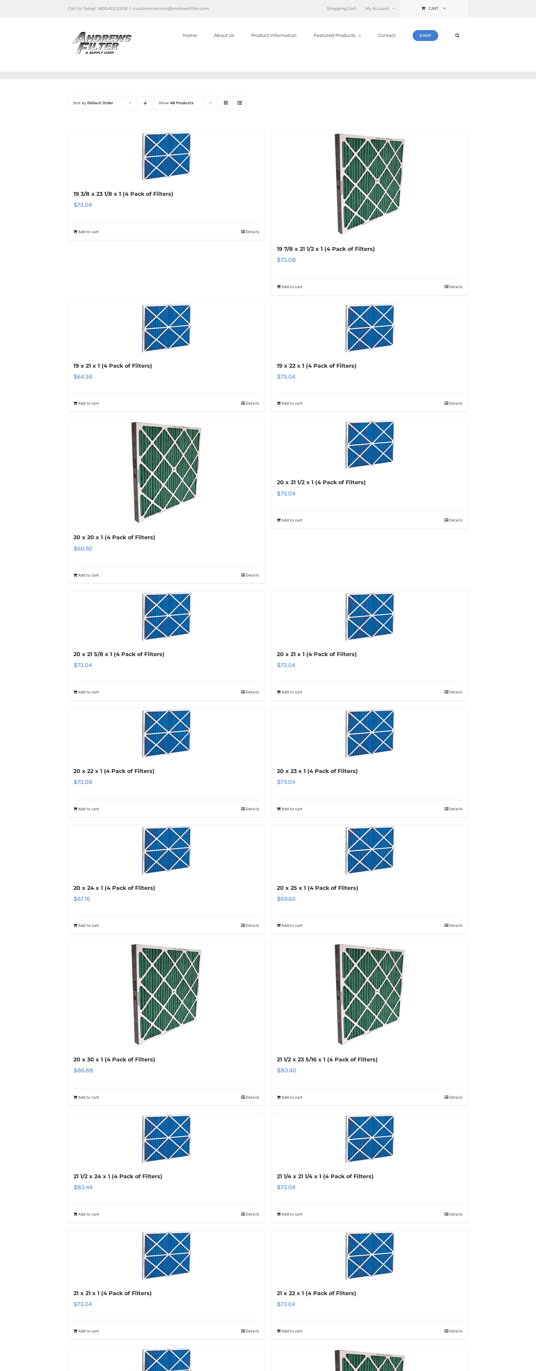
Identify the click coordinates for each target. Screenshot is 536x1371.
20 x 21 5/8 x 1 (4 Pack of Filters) (118, 654)
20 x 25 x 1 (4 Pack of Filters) (317, 888)
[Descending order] (145, 103)
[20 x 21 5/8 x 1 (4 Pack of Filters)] (166, 616)
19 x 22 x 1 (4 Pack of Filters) (317, 366)
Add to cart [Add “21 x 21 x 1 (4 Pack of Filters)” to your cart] (88, 1331)
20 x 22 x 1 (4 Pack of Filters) (114, 771)
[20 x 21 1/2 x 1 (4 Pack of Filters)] (370, 445)
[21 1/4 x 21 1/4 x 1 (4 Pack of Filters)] (370, 1139)
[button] (457, 35)
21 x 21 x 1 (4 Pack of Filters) (112, 1293)
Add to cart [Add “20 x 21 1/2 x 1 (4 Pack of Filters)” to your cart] (292, 520)
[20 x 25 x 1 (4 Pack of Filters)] (370, 850)
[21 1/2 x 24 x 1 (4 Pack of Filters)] (166, 1139)
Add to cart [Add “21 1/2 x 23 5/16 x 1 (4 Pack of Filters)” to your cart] (292, 1097)
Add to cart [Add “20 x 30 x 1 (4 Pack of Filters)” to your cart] (88, 1097)
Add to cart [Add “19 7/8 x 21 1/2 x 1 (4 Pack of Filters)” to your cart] (292, 286)
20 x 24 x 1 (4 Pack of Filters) (114, 888)
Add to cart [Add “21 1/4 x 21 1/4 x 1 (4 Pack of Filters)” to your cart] (292, 1214)
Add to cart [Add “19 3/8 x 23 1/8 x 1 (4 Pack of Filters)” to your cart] (88, 231)
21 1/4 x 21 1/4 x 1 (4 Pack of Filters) (325, 1176)
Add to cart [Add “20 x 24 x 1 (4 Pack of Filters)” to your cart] (88, 925)
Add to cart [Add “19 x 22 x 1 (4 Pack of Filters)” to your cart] (292, 403)
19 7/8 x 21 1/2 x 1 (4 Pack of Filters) (326, 249)
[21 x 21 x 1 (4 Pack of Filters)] (166, 1255)
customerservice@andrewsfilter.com (171, 8)
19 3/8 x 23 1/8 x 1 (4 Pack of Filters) (123, 194)
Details (252, 231)
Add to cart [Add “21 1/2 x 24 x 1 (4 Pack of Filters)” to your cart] (88, 1214)
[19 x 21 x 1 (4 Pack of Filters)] (166, 328)
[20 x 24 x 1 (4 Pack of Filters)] (166, 850)
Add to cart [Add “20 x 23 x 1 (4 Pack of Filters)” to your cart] (292, 808)
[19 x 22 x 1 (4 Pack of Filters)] (370, 328)
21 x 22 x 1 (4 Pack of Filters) (316, 1293)
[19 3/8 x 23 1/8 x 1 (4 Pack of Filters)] (166, 156)
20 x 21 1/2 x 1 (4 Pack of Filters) (321, 482)
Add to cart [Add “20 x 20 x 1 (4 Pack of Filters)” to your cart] (88, 575)
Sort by (93, 102)
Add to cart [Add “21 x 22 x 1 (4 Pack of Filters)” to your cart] (292, 1331)
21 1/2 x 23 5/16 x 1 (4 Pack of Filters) (327, 1059)
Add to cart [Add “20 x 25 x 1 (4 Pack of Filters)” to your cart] (292, 925)
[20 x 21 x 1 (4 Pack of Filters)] (370, 616)
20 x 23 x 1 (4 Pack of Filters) (317, 771)
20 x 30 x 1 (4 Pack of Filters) (114, 1059)
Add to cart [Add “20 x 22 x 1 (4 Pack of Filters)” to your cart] (88, 808)
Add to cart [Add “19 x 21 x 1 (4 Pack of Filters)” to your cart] (88, 403)
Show (176, 102)
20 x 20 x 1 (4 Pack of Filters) (114, 537)
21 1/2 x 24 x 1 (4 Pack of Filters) (117, 1176)
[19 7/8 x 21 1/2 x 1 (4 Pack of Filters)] (370, 184)
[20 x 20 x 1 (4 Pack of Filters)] (166, 472)
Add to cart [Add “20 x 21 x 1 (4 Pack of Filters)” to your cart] (292, 692)
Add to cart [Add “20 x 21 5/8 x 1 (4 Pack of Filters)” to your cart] (88, 692)
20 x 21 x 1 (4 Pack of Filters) (317, 654)
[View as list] (239, 103)
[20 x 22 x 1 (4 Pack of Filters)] (166, 733)
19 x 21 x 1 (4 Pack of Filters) (112, 366)
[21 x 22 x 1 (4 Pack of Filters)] (370, 1255)
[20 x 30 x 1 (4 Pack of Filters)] (166, 994)
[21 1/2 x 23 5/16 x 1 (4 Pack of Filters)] (370, 994)
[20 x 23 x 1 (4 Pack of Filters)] (370, 733)
